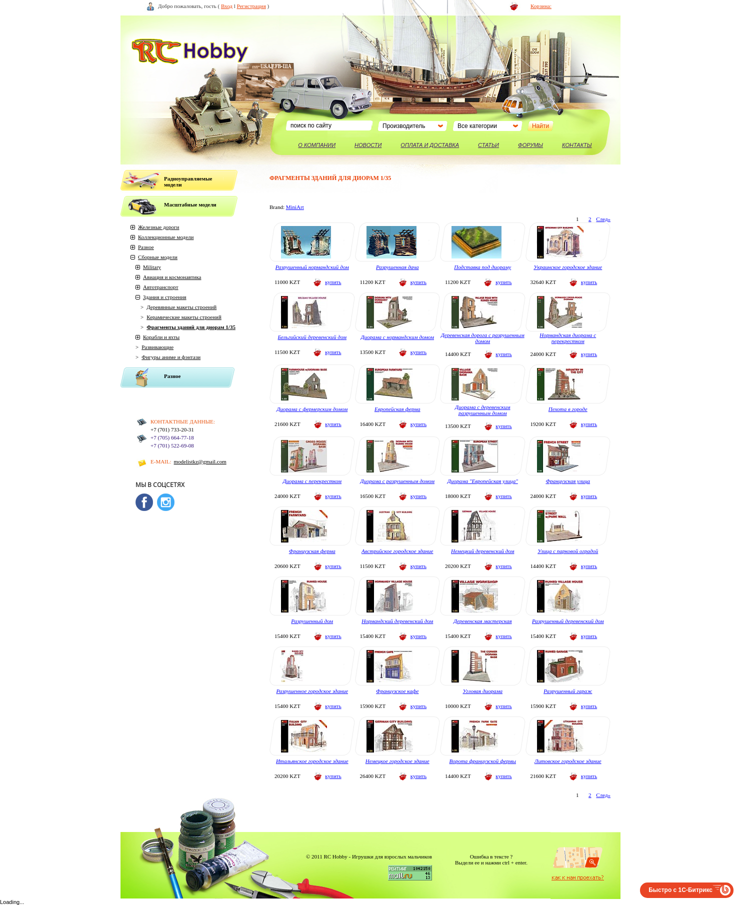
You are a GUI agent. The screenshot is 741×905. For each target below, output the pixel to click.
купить (333, 282)
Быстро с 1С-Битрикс (680, 890)
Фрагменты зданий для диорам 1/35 (191, 327)
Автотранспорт (160, 287)
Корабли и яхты (161, 337)
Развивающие (158, 347)
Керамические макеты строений (184, 317)
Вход (226, 6)
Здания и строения (164, 297)
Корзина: (541, 6)
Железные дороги (158, 227)
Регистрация (251, 6)
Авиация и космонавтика (172, 277)
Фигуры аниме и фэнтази (171, 357)
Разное (146, 247)
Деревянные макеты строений (181, 307)
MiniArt (295, 207)
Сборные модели (158, 257)
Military (152, 267)
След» (603, 219)
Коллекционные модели (166, 237)
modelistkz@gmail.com (200, 461)
